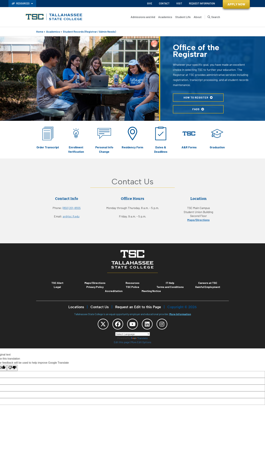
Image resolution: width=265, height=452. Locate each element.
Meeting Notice (151, 290)
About (198, 17)
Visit (179, 3)
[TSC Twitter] (103, 324)
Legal (57, 286)
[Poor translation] (12, 368)
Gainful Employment (207, 286)
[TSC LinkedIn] (147, 324)
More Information (180, 314)
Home (39, 31)
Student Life (183, 17)
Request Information (202, 3)
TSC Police (132, 286)
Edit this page (121, 342)
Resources (21, 3)
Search (215, 17)
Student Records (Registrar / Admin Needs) (89, 31)
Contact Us (99, 307)
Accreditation (114, 290)
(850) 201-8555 (72, 208)
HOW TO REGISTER (196, 97)
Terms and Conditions (170, 286)
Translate (139, 338)
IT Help (170, 282)
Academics (165, 17)
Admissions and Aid (143, 17)
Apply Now (236, 4)
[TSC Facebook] (117, 324)
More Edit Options (141, 342)
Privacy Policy (95, 286)
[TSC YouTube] (132, 324)
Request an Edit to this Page (138, 307)
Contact (164, 3)
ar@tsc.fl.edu (71, 216)
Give (149, 3)
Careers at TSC (207, 282)
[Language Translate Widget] (132, 334)
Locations (76, 307)
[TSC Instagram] (161, 324)
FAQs (196, 109)
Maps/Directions (198, 220)
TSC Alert (57, 282)
